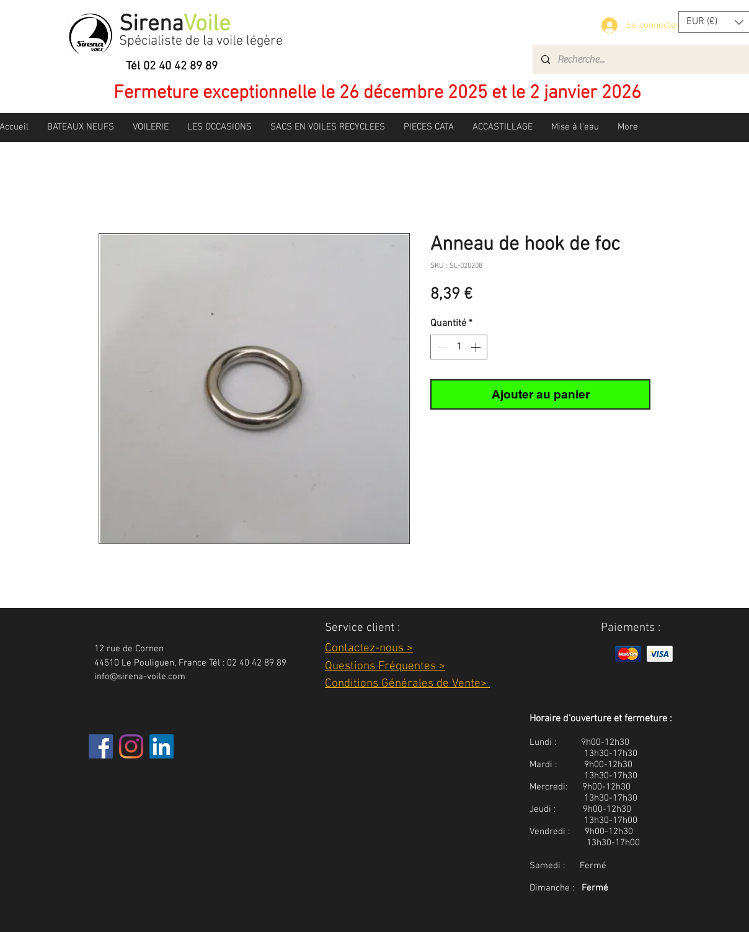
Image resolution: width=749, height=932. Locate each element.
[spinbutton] (459, 347)
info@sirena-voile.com (139, 676)
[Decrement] (441, 347)
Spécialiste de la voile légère (201, 41)
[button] (80, 127)
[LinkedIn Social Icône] (161, 746)
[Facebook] (101, 746)
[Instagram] (131, 746)
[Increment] (476, 347)
